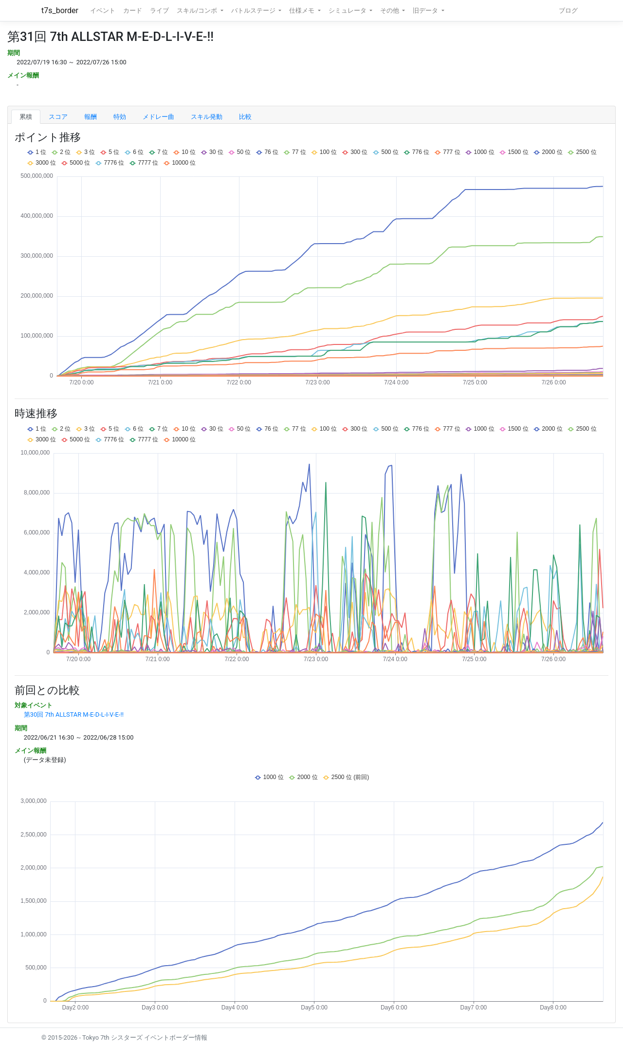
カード (132, 10)
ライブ (159, 10)
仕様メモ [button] (302, 10)
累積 (25, 116)
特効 (119, 116)
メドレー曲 (158, 116)
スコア (58, 116)
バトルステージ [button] (254, 10)
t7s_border (59, 10)
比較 (245, 116)
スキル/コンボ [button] (198, 10)
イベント (102, 10)
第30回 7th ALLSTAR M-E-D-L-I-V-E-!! (74, 714)
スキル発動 (206, 116)
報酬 (90, 116)
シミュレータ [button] (348, 10)
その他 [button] (390, 10)
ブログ (568, 10)
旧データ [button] (426, 10)
